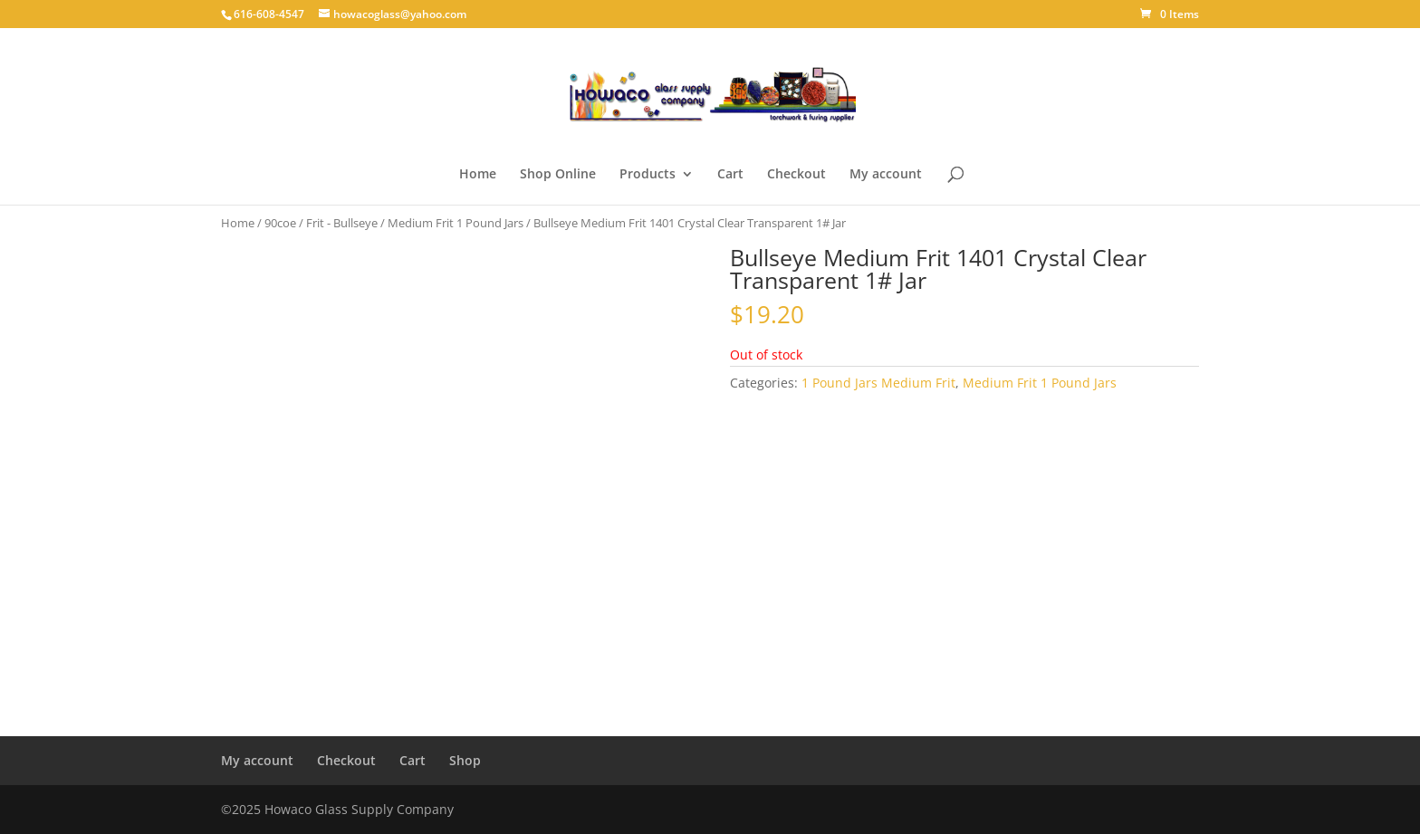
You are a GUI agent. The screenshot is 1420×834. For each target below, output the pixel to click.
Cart (730, 175)
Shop (465, 760)
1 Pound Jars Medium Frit (878, 382)
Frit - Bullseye (342, 223)
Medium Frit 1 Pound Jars (455, 223)
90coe (280, 223)
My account (885, 175)
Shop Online (558, 175)
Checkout (796, 175)
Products (647, 175)
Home (477, 175)
